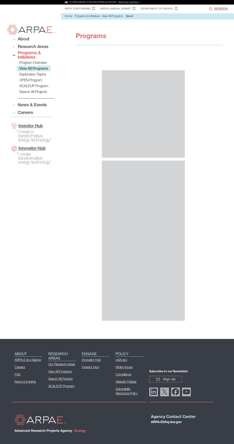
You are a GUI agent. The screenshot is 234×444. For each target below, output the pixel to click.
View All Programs (60, 372)
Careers (20, 367)
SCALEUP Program (61, 386)
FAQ (17, 374)
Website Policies (126, 382)
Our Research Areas (61, 364)
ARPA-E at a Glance (28, 360)
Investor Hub (27, 126)
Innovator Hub (28, 148)
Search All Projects (60, 379)
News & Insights (25, 382)
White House (124, 367)
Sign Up (166, 379)
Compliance (123, 374)
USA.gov (121, 360)
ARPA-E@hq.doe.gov (166, 422)
